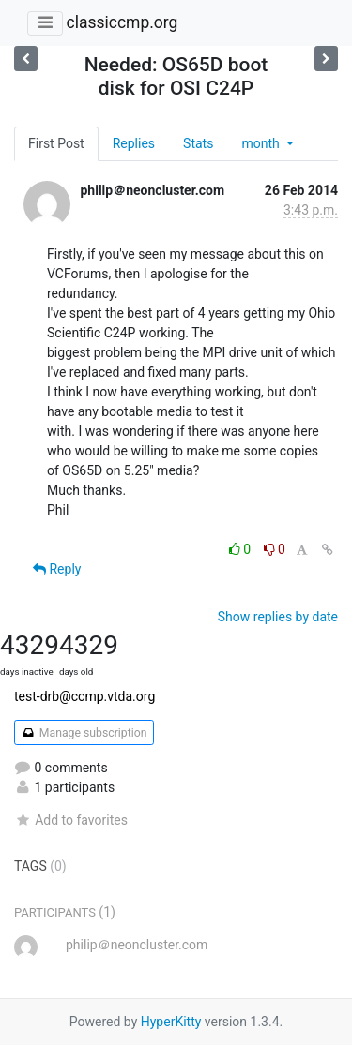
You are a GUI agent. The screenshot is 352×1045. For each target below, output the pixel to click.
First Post (56, 143)
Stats (198, 143)
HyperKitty (171, 1021)
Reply (57, 568)
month (262, 143)
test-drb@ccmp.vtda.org (84, 696)
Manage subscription (84, 732)
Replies (134, 143)
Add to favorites (71, 820)
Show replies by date (278, 616)
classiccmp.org (121, 22)
